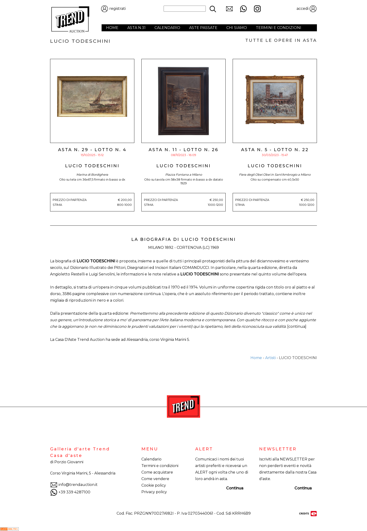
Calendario (151, 459)
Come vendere (155, 479)
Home (256, 358)
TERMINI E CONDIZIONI (278, 27)
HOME (112, 27)
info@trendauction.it (74, 484)
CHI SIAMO (236, 27)
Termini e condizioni (159, 465)
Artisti (270, 358)
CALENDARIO (167, 27)
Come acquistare (157, 472)
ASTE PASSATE (203, 27)
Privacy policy (154, 492)
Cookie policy (153, 485)
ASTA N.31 (136, 27)
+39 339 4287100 (70, 492)
